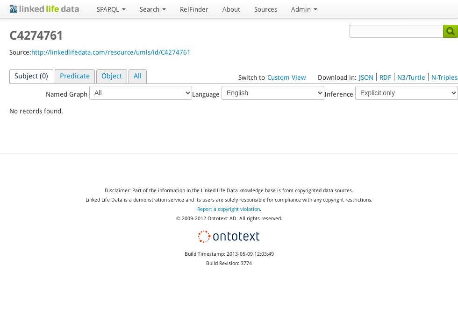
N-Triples (444, 77)
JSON (366, 77)
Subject (31, 76)
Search (153, 9)
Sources (265, 9)
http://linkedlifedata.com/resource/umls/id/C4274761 (111, 52)
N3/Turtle (411, 77)
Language (258, 93)
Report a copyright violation (228, 209)
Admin (304, 9)
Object (111, 76)
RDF (385, 77)
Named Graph (119, 93)
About (231, 9)
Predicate (75, 76)
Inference (391, 93)
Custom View (286, 77)
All (138, 76)
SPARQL (111, 9)
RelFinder (194, 9)
